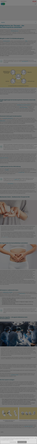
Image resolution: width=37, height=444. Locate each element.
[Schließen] (35, 438)
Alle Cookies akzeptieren (22, 442)
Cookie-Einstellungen (13, 442)
